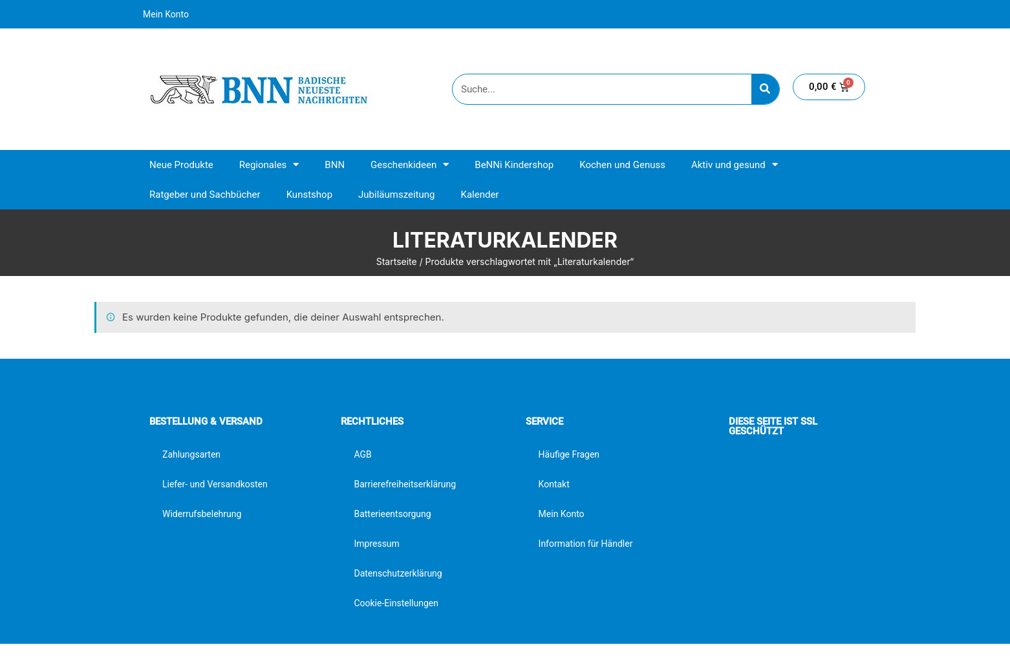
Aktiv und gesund (734, 164)
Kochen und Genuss (622, 165)
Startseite (396, 261)
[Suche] (765, 89)
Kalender (479, 194)
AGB (362, 454)
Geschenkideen (410, 164)
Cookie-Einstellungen (396, 603)
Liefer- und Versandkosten (215, 484)
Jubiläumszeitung (396, 194)
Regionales (269, 164)
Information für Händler (586, 543)
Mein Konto (166, 14)
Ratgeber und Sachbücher (205, 194)
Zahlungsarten (191, 454)
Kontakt (554, 484)
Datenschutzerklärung (398, 573)
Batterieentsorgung (392, 514)
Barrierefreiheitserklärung (405, 484)
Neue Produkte (181, 165)
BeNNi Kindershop (514, 165)
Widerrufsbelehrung (201, 514)
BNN (335, 165)
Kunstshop (309, 194)
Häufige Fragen (569, 454)
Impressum (376, 543)
